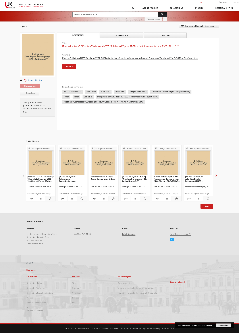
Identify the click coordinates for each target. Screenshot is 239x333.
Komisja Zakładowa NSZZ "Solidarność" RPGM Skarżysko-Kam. (90, 58)
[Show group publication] (41, 149)
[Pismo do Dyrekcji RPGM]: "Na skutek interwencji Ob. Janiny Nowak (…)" (134, 178)
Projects (30, 297)
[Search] (162, 14)
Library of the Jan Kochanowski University (136, 288)
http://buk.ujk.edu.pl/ (180, 234)
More (206, 206)
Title (74, 283)
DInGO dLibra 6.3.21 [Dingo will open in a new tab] (93, 328)
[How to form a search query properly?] (165, 19)
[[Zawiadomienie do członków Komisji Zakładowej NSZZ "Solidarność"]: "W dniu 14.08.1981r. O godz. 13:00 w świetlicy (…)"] (198, 162)
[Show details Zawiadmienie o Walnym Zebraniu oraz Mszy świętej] (113, 199)
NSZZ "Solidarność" (72, 91)
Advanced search (153, 19)
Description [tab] (78, 35)
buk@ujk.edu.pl (128, 234)
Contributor (77, 293)
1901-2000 (91, 91)
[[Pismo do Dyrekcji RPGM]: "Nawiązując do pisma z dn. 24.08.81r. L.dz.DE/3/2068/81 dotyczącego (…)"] (167, 162)
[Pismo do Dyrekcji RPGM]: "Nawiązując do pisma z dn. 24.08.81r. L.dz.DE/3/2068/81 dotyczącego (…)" (166, 178)
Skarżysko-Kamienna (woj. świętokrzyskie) (171, 91)
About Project (150, 8)
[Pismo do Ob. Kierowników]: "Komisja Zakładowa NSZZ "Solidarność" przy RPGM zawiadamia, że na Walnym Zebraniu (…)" (40, 178)
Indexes (199, 8)
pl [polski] (205, 2)
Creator (75, 288)
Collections (176, 8)
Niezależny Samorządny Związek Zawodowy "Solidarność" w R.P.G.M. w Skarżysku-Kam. (158, 58)
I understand (223, 325)
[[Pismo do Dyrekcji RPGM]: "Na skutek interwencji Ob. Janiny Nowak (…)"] (135, 162)
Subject (75, 297)
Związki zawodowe (138, 91)
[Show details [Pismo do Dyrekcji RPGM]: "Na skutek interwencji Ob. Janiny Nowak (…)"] (144, 199)
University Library (34, 283)
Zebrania (88, 96)
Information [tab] (122, 35)
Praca (66, 96)
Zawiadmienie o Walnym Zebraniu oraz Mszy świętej (103, 177)
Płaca (76, 96)
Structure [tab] (165, 35)
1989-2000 (119, 91)
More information (205, 325)
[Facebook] (172, 239)
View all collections (35, 310)
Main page (31, 270)
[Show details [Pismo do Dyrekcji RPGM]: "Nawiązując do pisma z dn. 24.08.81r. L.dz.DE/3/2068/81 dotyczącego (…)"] (176, 199)
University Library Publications (40, 293)
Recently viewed (224, 8)
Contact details (124, 283)
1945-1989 (105, 91)
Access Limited (31, 80)
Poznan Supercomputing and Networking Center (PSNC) (148, 328)
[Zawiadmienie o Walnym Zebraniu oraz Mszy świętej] (104, 162)
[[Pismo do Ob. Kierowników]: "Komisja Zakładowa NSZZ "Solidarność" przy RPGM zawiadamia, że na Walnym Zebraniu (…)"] (41, 162)
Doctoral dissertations (36, 302)
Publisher (76, 302)
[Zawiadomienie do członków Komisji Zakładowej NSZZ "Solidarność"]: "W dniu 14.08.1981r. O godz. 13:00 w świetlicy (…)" (197, 178)
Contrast (223, 2)
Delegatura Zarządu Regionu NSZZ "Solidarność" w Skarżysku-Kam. (127, 96)
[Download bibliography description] (31, 199)
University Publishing (36, 288)
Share (236, 2)
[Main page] (133, 8)
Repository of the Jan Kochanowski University (137, 293)
